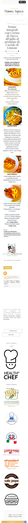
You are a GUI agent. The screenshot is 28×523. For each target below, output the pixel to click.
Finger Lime (12, 226)
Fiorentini (8, 216)
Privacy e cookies (17, 516)
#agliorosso (11, 23)
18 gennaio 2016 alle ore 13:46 (11, 278)
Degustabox (14, 222)
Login (9, 514)
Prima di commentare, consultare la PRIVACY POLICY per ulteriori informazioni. (12, 317)
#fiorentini (16, 233)
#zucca (6, 236)
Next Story (11, 334)
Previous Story (13, 330)
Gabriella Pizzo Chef (16, 254)
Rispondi (6, 286)
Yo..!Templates (11, 522)
